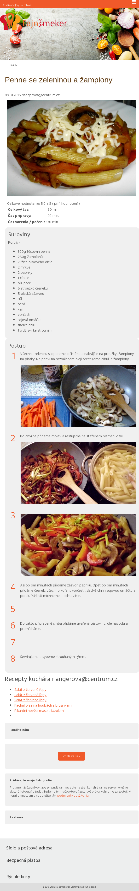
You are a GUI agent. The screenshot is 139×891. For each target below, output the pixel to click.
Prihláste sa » (71, 756)
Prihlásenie (8, 5)
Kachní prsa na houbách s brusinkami (43, 705)
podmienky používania (73, 795)
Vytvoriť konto (24, 5)
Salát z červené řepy (30, 689)
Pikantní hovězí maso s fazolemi (39, 710)
